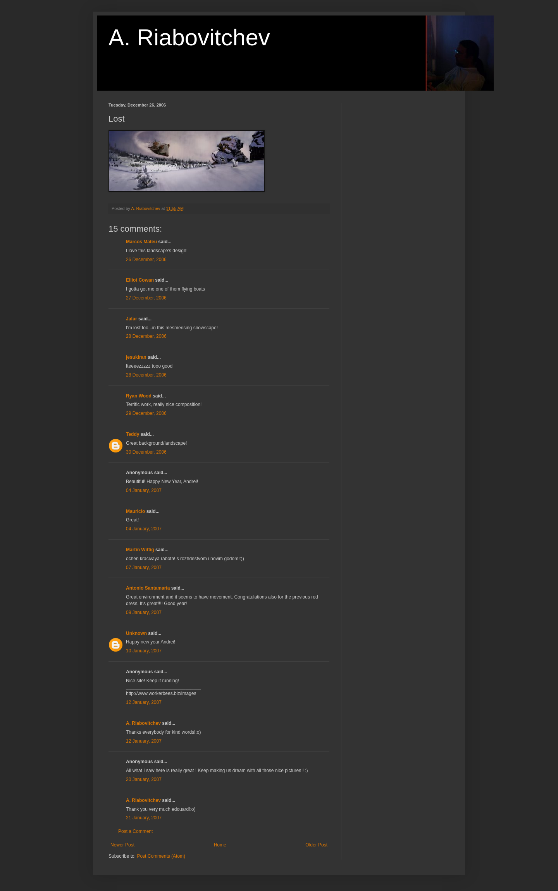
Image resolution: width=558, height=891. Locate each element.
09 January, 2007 (144, 612)
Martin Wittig (140, 549)
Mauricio (135, 511)
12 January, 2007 (144, 702)
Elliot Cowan (140, 280)
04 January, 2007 (144, 490)
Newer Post (122, 845)
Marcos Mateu (141, 241)
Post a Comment (135, 831)
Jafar (131, 319)
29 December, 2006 (146, 413)
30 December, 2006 (146, 452)
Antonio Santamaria (148, 588)
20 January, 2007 (144, 779)
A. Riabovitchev (189, 37)
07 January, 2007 (144, 567)
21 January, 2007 (144, 817)
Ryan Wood (139, 396)
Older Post (316, 845)
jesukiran (136, 357)
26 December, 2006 (146, 259)
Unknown (136, 633)
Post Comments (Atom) (161, 856)
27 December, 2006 (146, 298)
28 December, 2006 (146, 336)
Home (220, 845)
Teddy (132, 434)
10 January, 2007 (144, 651)
